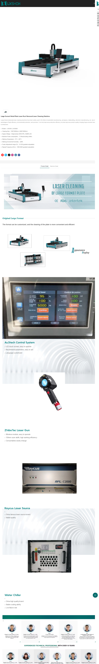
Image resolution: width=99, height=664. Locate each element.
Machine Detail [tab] (54, 166)
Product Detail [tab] (44, 166)
